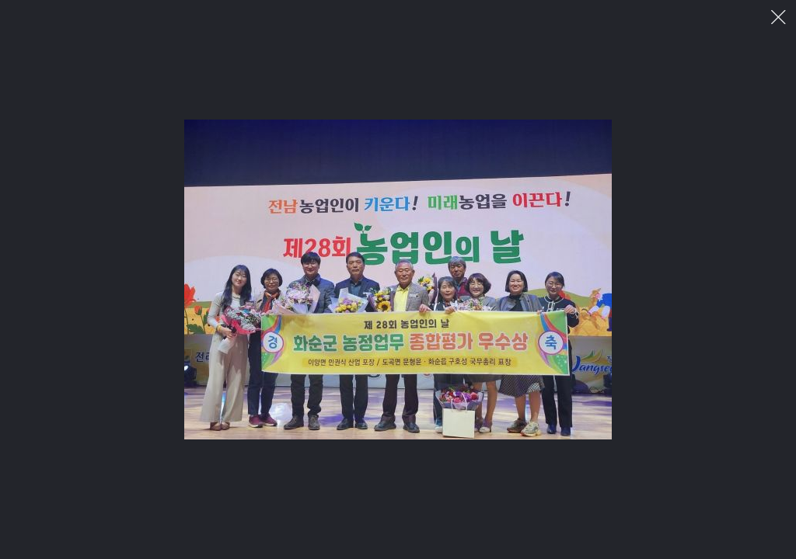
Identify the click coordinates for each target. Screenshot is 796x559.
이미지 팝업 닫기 (778, 17)
